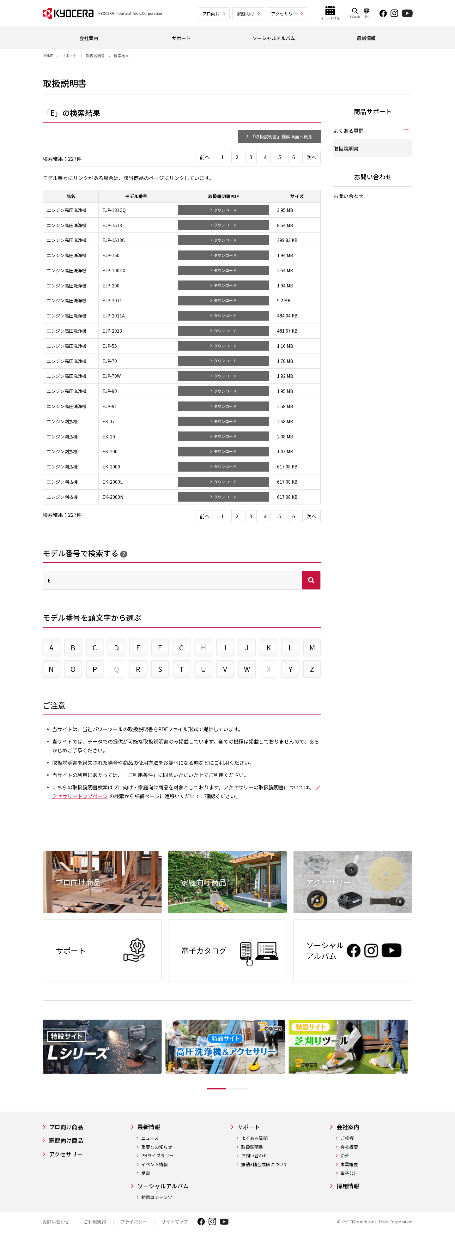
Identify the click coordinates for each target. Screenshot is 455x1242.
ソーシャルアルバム (163, 1186)
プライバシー (133, 1222)
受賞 (145, 1173)
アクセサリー (284, 13)
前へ (205, 157)
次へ (311, 157)
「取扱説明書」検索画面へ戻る (281, 136)
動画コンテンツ (156, 1197)
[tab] (372, 130)
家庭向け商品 (66, 1140)
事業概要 (349, 1164)
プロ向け (211, 13)
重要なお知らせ (156, 1147)
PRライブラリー (157, 1156)
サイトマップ (174, 1222)
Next (417, 1056)
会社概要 (349, 1147)
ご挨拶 (347, 1138)
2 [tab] (238, 1088)
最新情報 (148, 1127)
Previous (38, 1056)
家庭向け (245, 13)
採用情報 (348, 1186)
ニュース (150, 1138)
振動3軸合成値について (264, 1164)
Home (48, 55)
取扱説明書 (95, 55)
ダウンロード (225, 210)
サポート (69, 55)
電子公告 (349, 1173)
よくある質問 (254, 1138)
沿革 (344, 1156)
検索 (311, 580)
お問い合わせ (348, 196)
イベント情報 (154, 1164)
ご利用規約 (95, 1222)
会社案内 (348, 1127)
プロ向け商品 (66, 1127)
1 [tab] (216, 1088)
